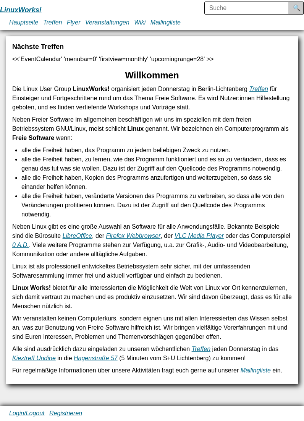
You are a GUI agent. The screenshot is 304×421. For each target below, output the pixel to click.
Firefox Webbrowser (133, 235)
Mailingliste (165, 22)
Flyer (74, 22)
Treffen (52, 22)
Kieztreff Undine (34, 358)
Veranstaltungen (107, 22)
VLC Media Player (199, 235)
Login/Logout (27, 413)
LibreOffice (77, 235)
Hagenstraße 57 (96, 358)
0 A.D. (20, 245)
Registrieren (65, 413)
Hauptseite (24, 22)
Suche (302, 8)
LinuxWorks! (21, 10)
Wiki (140, 22)
